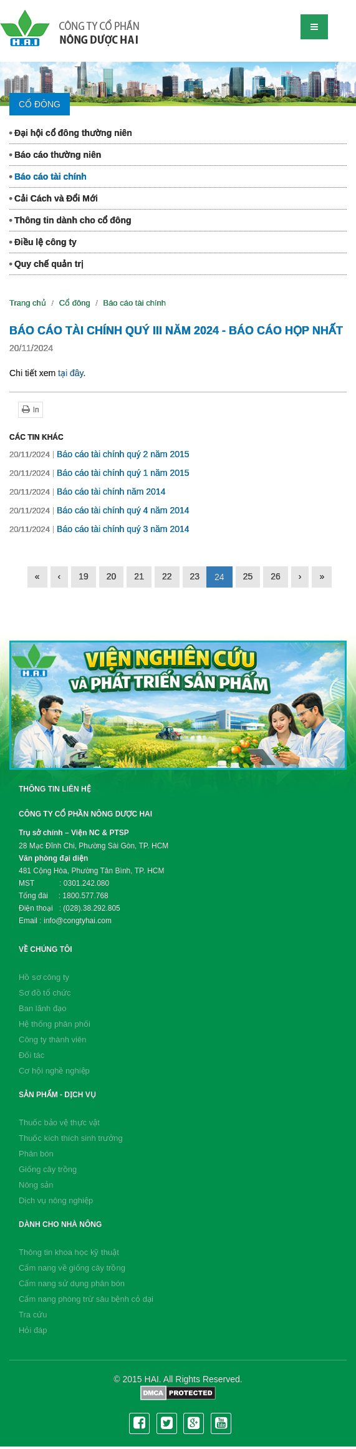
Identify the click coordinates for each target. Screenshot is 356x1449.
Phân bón (36, 1153)
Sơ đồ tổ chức (45, 992)
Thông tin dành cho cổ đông (70, 220)
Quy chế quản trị (46, 264)
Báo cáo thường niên (55, 155)
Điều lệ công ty (43, 242)
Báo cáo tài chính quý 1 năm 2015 (99, 473)
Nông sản (36, 1185)
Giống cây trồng (48, 1169)
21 (139, 576)
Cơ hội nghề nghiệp (54, 1070)
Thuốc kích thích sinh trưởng (71, 1138)
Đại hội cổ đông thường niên (70, 133)
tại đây (70, 373)
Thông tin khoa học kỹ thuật (69, 1252)
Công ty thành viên (52, 1039)
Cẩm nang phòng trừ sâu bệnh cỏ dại (86, 1299)
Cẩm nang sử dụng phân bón (72, 1283)
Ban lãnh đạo (42, 1008)
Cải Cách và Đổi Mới (53, 198)
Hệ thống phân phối (54, 1024)
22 (167, 576)
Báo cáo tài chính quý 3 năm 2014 (99, 529)
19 (84, 576)
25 (248, 576)
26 (276, 576)
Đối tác (31, 1055)
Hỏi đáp (33, 1330)
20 (112, 576)
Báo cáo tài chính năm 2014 (87, 492)
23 (195, 576)
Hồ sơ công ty (44, 977)
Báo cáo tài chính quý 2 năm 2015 (99, 454)
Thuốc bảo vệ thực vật (59, 1122)
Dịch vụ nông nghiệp (56, 1200)
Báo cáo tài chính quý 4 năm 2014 (99, 510)
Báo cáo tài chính (48, 177)
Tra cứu (33, 1314)
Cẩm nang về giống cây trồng (72, 1267)
